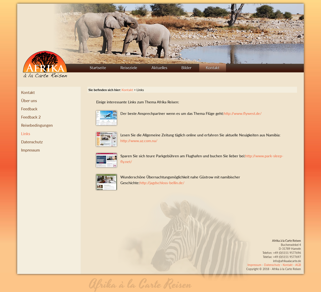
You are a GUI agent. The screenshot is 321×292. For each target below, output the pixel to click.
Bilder (186, 67)
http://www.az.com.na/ (138, 141)
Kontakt (212, 67)
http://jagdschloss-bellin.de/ (162, 183)
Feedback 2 (31, 117)
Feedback (29, 108)
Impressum (30, 150)
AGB (298, 265)
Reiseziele (128, 67)
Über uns (29, 100)
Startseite (98, 67)
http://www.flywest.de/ (243, 113)
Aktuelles (159, 67)
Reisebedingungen (37, 125)
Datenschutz (32, 141)
